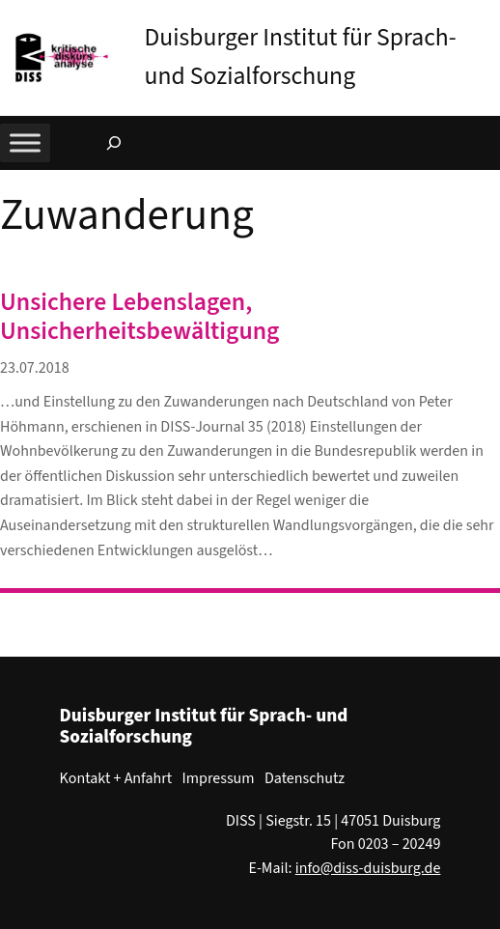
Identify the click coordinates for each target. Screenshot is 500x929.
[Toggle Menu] (25, 142)
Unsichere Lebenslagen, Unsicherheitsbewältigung (139, 318)
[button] (485, 18)
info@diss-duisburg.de (368, 868)
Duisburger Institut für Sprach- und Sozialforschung (204, 726)
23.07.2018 (34, 368)
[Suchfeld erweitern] (114, 143)
